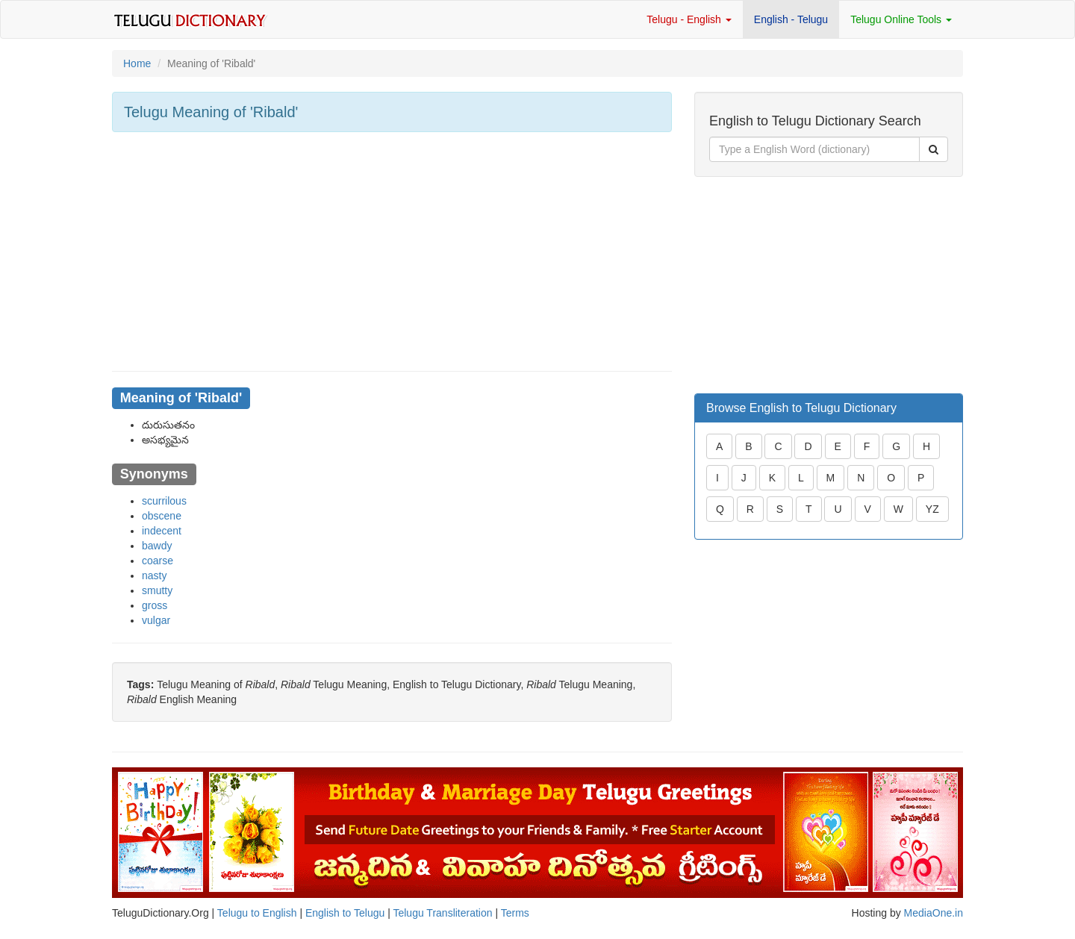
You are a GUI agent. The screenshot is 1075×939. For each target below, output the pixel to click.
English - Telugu (791, 19)
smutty (157, 590)
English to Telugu (344, 913)
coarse (157, 561)
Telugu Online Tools (901, 19)
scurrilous (164, 501)
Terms (515, 913)
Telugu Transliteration (442, 913)
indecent (161, 531)
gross (154, 605)
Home (137, 63)
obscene (161, 516)
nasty (154, 575)
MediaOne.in (933, 913)
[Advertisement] (392, 251)
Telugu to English (257, 913)
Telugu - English (689, 19)
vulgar (156, 620)
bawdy (157, 546)
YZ (932, 509)
